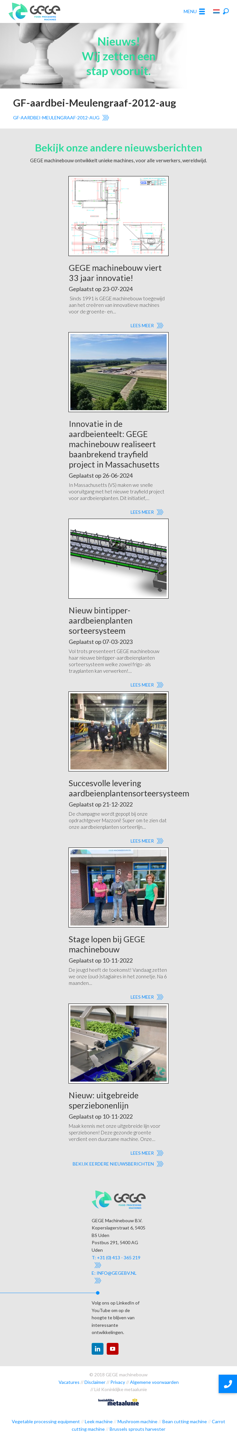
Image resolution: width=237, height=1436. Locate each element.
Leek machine (99, 1421)
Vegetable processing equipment (46, 1421)
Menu (194, 11)
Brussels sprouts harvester (137, 1429)
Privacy (117, 1382)
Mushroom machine (137, 1421)
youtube (113, 1349)
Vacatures (69, 1382)
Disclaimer (94, 1382)
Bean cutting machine (184, 1421)
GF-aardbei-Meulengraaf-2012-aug (56, 117)
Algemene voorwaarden (154, 1382)
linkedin (97, 1349)
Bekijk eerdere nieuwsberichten (113, 1164)
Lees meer (142, 325)
